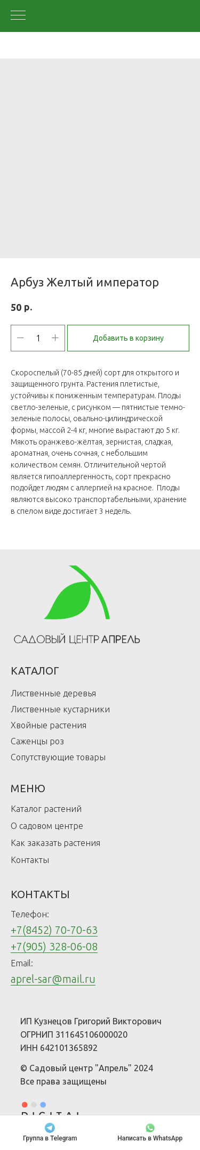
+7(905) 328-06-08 (54, 946)
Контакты (30, 860)
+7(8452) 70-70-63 (54, 930)
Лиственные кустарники (60, 709)
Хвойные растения (48, 725)
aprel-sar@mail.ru (53, 979)
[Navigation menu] (18, 16)
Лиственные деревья (53, 693)
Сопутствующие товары (58, 757)
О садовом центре (47, 826)
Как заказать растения (55, 843)
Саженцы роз (37, 741)
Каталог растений (46, 809)
